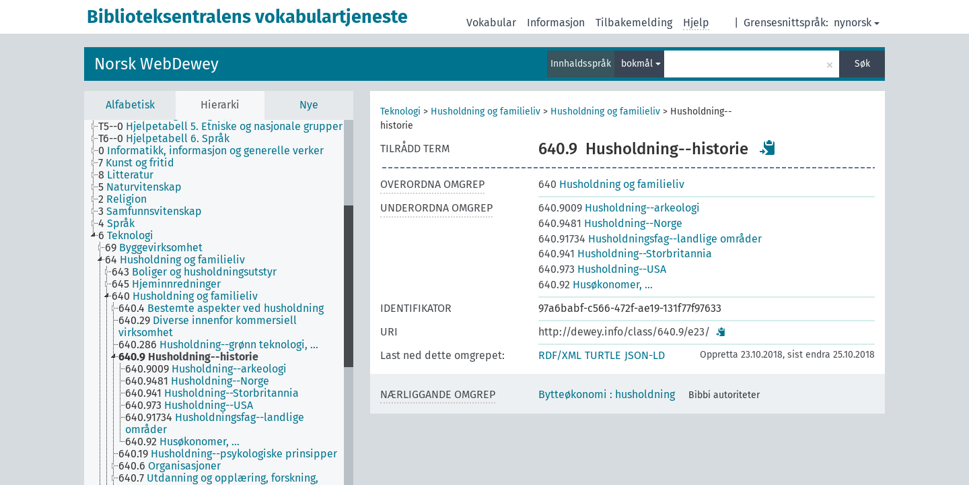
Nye (308, 104)
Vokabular (491, 22)
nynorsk (857, 22)
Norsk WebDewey (156, 64)
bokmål (641, 63)
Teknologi (400, 111)
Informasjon (556, 22)
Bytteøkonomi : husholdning (606, 394)
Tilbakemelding (634, 22)
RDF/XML (559, 355)
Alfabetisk (130, 104)
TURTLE (603, 355)
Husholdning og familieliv (485, 111)
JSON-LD (644, 355)
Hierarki (220, 104)
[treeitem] (226, 127)
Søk (862, 63)
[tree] (218, 302)
